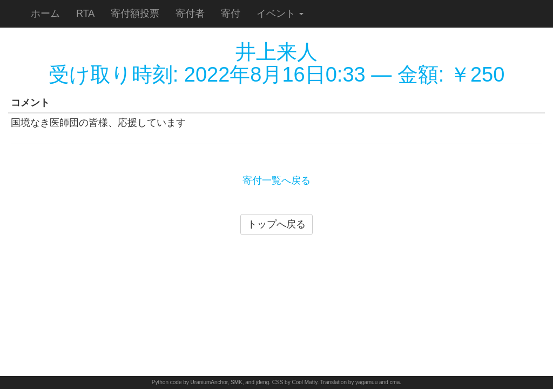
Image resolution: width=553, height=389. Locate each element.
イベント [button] (280, 13)
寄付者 (190, 13)
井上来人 (276, 52)
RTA (85, 13)
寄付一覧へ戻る (276, 180)
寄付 (230, 13)
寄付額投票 (135, 13)
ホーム (45, 13)
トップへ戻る (276, 224)
